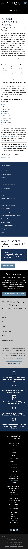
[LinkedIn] (14, 530)
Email (3, 326)
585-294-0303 (14, 443)
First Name (5, 312)
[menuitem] (14, 171)
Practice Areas (14, 458)
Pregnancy (6, 113)
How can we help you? (7, 340)
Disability (5, 120)
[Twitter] (10, 530)
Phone (3, 321)
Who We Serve (14, 461)
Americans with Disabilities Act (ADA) (10, 136)
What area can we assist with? (9, 335)
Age (4, 104)
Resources (14, 464)
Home (14, 452)
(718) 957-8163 (14, 523)
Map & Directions (14, 480)
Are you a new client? (7, 331)
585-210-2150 (14, 445)
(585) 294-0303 (14, 482)
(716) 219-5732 (14, 509)
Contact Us (14, 467)
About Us (14, 455)
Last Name (5, 317)
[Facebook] (17, 530)
